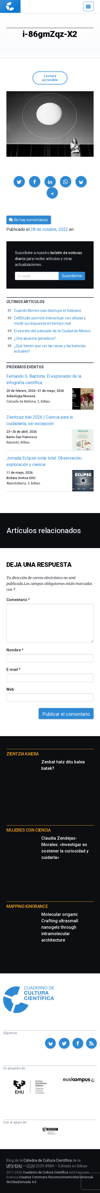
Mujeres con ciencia (28, 830)
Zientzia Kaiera (22, 753)
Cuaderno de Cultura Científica (45, 1172)
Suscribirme (72, 276)
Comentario (18, 600)
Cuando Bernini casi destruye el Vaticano (47, 310)
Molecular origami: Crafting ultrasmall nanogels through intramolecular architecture (59, 927)
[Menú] (88, 6)
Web (10, 689)
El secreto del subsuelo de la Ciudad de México (52, 331)
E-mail (13, 669)
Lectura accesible (50, 78)
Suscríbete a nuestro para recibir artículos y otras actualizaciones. (48, 259)
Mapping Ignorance (27, 906)
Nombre (14, 650)
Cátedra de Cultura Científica (47, 1160)
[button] (19, 181)
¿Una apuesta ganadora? (34, 338)
